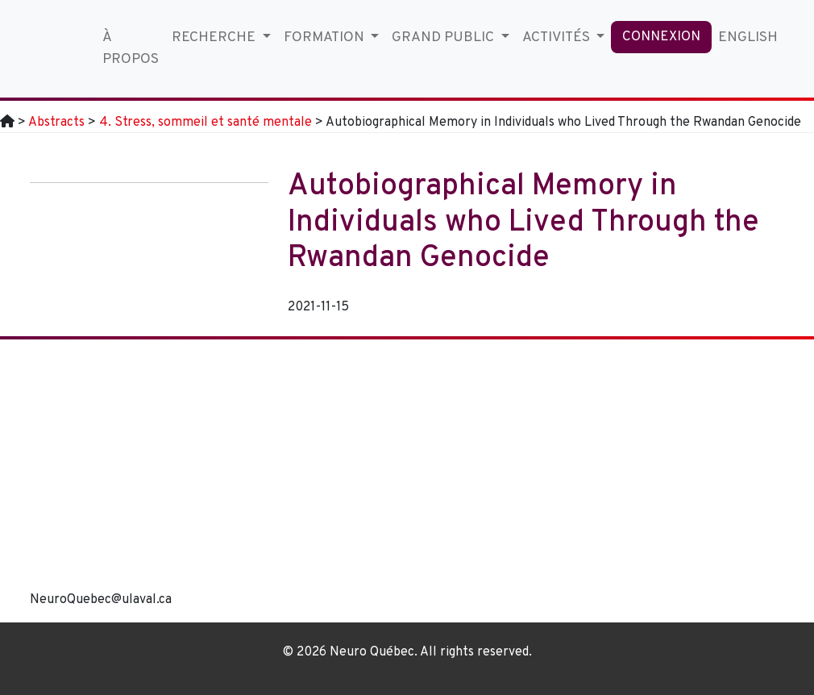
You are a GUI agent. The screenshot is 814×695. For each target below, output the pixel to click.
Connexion (661, 37)
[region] (503, 480)
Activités (557, 37)
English (748, 37)
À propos (130, 48)
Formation (326, 37)
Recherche (215, 37)
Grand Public (444, 37)
